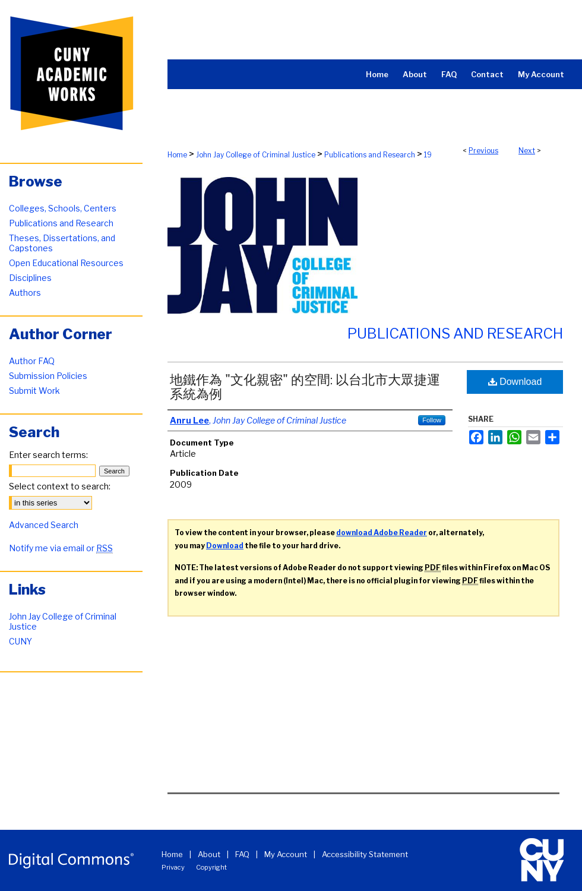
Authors (25, 292)
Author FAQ (32, 361)
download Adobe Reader (381, 532)
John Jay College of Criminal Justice (255, 154)
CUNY (20, 641)
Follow (431, 420)
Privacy (173, 867)
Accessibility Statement (365, 854)
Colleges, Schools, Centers (62, 208)
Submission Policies (48, 376)
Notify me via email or (61, 548)
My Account (285, 854)
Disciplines (30, 278)
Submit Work (34, 391)
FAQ (242, 854)
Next (526, 150)
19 (428, 154)
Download (515, 382)
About (209, 854)
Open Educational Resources (66, 263)
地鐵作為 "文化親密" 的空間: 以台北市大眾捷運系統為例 (305, 387)
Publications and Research (369, 154)
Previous (483, 150)
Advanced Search (43, 525)
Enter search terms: (48, 455)
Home (177, 154)
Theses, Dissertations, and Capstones (62, 243)
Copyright (211, 867)
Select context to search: (59, 486)
